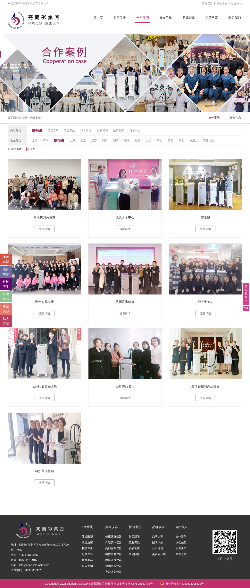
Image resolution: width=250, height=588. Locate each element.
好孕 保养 (6, 296)
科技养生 (87, 548)
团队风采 (157, 542)
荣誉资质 (181, 554)
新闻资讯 (188, 17)
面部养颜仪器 (113, 548)
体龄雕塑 (87, 536)
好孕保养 (87, 554)
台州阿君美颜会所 (44, 386)
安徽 (170, 140)
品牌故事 (211, 17)
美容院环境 (159, 554)
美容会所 (53, 130)
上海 (72, 140)
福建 (137, 140)
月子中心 (134, 130)
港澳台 (193, 140)
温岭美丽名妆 (125, 386)
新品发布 (134, 548)
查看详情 (44, 228)
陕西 (181, 140)
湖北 (126, 140)
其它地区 (208, 140)
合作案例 (142, 17)
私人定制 (87, 565)
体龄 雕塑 (6, 259)
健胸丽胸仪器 (113, 565)
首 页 (98, 17)
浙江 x (31, 149)
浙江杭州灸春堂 (44, 217)
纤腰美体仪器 (113, 542)
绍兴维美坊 (205, 301)
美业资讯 (134, 542)
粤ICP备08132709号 (140, 583)
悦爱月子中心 (125, 217)
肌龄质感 (87, 542)
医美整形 (118, 130)
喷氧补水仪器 (113, 560)
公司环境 (157, 548)
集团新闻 (134, 536)
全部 (37, 130)
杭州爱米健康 (125, 301)
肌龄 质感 (6, 272)
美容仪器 (207, 3)
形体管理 (85, 130)
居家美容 (87, 560)
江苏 (94, 140)
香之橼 (205, 217)
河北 (159, 140)
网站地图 (221, 3)
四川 (105, 140)
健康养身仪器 (113, 536)
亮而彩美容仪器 (17, 117)
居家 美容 (6, 309)
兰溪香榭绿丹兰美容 (205, 386)
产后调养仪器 (113, 571)
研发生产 (181, 548)
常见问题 (134, 554)
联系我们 (235, 17)
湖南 (116, 140)
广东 (45, 140)
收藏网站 (236, 3)
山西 (148, 140)
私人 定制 (6, 321)
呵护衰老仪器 (113, 554)
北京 (83, 140)
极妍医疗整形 (44, 471)
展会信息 (165, 17)
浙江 (59, 140)
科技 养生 (6, 284)
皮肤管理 (102, 130)
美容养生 (69, 130)
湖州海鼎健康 (44, 301)
